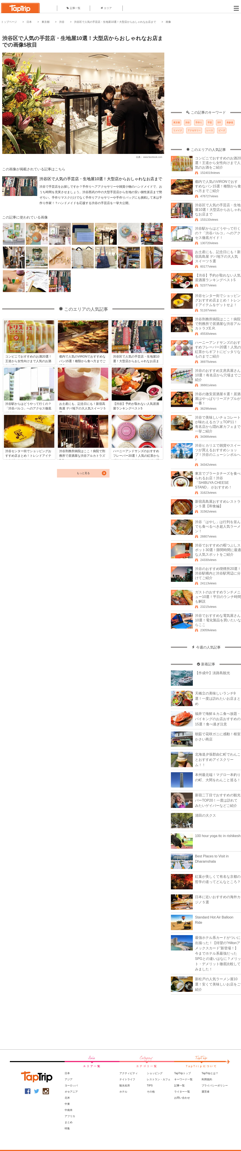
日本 (29, 21)
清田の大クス (205, 815)
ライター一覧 (182, 1091)
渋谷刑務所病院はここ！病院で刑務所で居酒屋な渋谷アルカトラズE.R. (218, 323)
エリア (106, 8)
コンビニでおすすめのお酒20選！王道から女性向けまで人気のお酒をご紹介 (218, 162)
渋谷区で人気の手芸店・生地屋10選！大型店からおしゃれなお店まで (115, 21)
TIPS (150, 1085)
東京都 (46, 21)
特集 (67, 1128)
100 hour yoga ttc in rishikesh (218, 836)
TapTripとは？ (210, 1073)
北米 (67, 1097)
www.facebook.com (152, 157)
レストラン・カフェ (158, 1079)
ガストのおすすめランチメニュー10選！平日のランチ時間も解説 (218, 596)
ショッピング (155, 1073)
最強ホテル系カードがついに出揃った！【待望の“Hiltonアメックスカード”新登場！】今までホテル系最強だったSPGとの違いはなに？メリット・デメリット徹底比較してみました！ (218, 953)
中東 (67, 1103)
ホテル (123, 1091)
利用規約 (207, 1079)
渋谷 (61, 21)
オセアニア (71, 1091)
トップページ (9, 21)
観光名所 (124, 1085)
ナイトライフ (127, 1079)
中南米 (69, 1110)
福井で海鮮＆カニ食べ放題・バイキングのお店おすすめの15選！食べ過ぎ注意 (218, 719)
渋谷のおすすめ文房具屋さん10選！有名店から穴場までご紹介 (218, 375)
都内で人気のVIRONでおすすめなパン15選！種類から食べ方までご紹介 (218, 186)
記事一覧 (73, 8)
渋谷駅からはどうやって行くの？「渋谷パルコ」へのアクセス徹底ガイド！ (218, 233)
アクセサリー (194, 130)
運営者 (205, 1091)
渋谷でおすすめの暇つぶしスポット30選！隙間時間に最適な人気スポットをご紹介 (218, 549)
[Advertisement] (41, 69)
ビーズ (221, 130)
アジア (69, 1079)
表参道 (230, 122)
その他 (151, 1091)
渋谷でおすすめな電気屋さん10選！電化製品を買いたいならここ (218, 620)
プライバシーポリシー (215, 1085)
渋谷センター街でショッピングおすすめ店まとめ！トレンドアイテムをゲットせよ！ (218, 300)
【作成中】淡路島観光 (212, 673)
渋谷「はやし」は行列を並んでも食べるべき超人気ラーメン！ (218, 526)
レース (209, 130)
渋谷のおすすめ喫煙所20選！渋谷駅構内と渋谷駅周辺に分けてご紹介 (218, 573)
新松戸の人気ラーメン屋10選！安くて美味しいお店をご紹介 (218, 984)
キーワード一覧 (183, 1079)
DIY (219, 122)
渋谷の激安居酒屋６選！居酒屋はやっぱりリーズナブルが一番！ (218, 398)
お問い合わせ (182, 1097)
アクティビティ (128, 1073)
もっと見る (83, 473)
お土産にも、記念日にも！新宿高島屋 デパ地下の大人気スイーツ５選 (218, 256)
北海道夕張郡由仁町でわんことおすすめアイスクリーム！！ (218, 760)
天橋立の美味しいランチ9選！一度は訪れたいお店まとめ (218, 698)
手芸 (209, 122)
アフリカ (70, 1116)
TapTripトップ (182, 1073)
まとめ (69, 1122)
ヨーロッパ (71, 1085)
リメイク (177, 130)
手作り (198, 122)
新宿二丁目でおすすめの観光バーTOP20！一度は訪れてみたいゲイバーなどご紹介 (218, 800)
